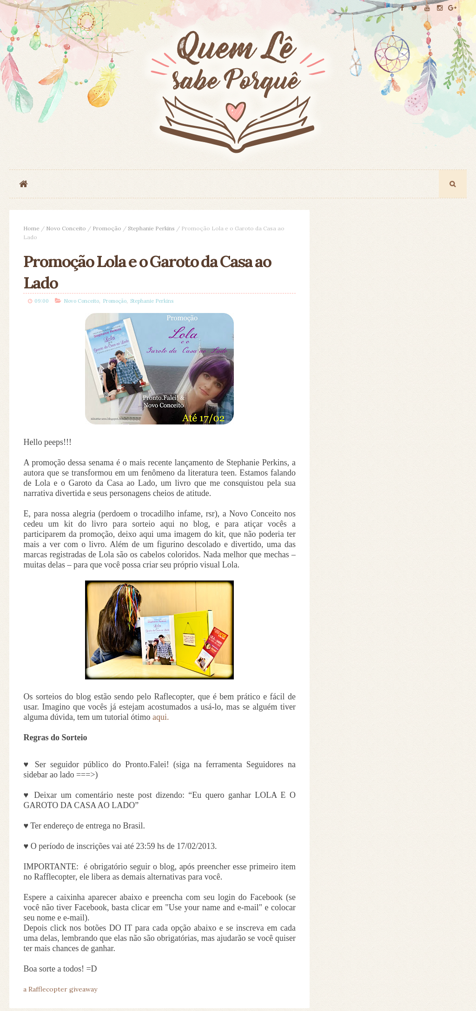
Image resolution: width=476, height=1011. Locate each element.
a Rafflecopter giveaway (60, 989)
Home (31, 228)
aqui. (160, 717)
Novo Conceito (66, 228)
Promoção (107, 228)
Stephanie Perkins (151, 228)
